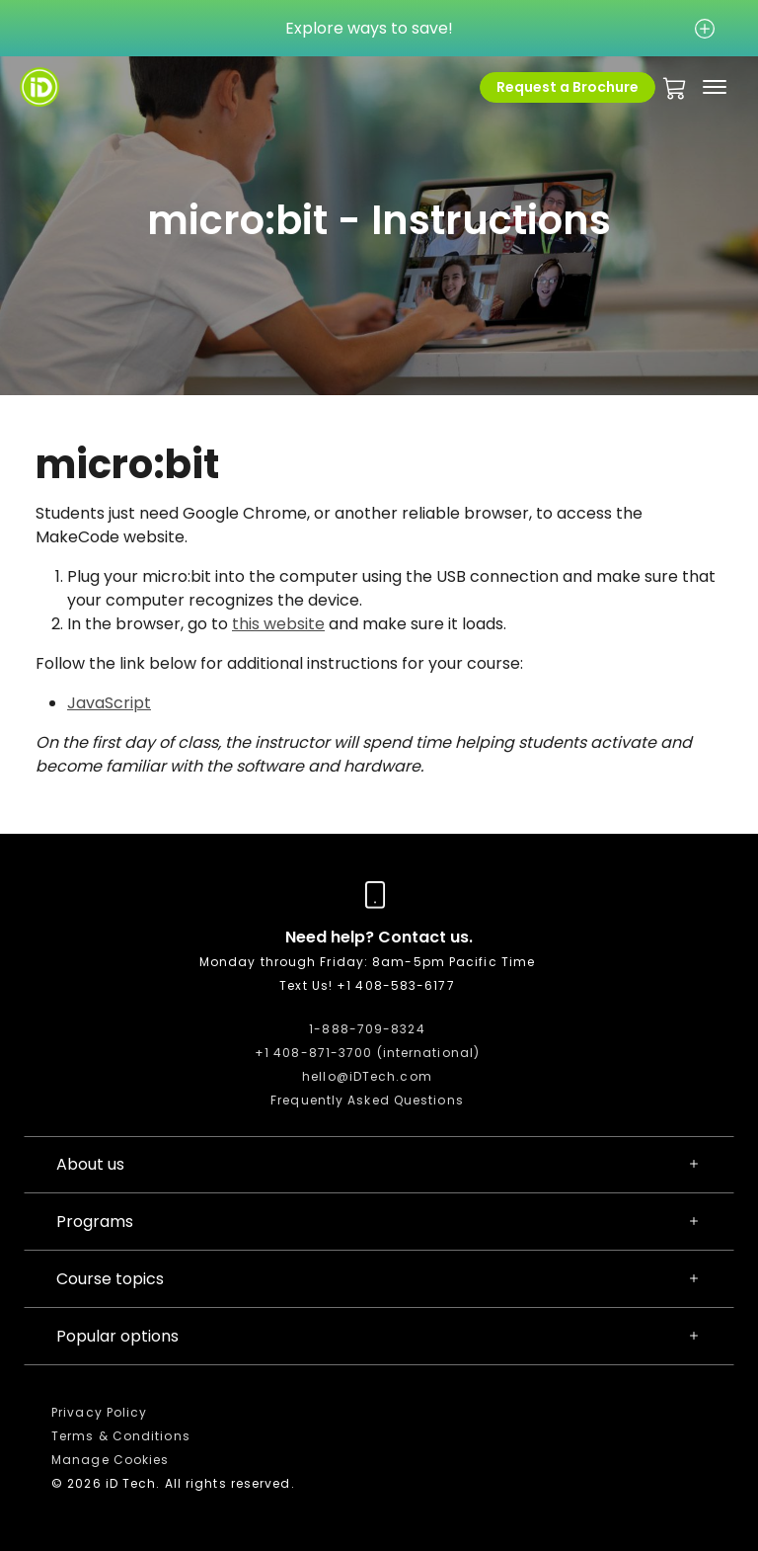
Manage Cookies (110, 1459)
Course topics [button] (379, 1279)
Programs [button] (379, 1222)
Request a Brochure (567, 87)
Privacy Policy (99, 1412)
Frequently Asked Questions (367, 1100)
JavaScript (109, 703)
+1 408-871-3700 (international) (367, 1052)
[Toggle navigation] (714, 87)
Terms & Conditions (120, 1436)
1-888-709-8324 (366, 1028)
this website (278, 623)
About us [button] (379, 1165)
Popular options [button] (379, 1336)
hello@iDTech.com (367, 1076)
